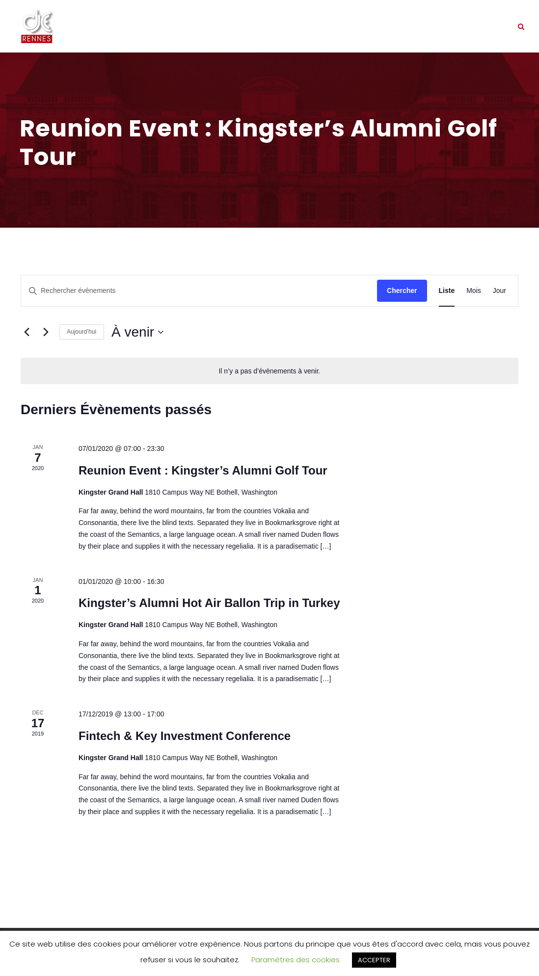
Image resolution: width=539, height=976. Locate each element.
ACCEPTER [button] (374, 960)
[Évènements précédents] (26, 332)
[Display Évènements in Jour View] (499, 290)
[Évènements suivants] (46, 332)
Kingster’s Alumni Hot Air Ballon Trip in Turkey (209, 602)
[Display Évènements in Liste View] (447, 290)
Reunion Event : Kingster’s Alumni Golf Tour (203, 470)
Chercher (402, 290)
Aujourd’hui (81, 331)
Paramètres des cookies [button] (295, 959)
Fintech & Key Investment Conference (185, 735)
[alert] (269, 371)
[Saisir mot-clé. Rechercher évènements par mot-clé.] (199, 290)
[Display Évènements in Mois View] (473, 290)
